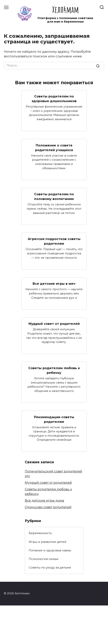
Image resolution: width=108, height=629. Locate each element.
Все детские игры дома (44, 500)
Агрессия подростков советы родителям (54, 241)
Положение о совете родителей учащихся (54, 147)
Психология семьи (43, 559)
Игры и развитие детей (47, 542)
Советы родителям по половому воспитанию (54, 196)
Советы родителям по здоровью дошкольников (54, 99)
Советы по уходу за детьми (50, 567)
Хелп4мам (65, 9)
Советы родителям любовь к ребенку (54, 370)
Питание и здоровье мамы (50, 550)
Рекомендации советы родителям (54, 419)
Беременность (40, 533)
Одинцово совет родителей (48, 507)
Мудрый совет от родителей (54, 324)
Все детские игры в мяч (54, 284)
